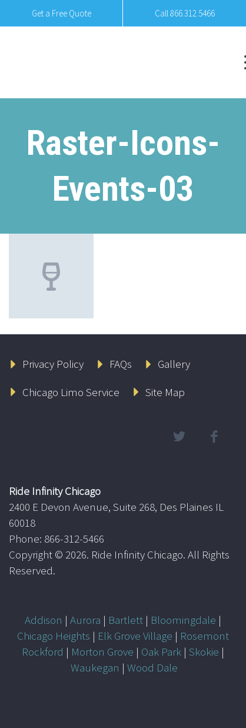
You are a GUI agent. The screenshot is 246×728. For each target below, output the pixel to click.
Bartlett (125, 620)
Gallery (174, 364)
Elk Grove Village (135, 636)
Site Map (165, 392)
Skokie (204, 651)
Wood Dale (152, 667)
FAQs (120, 364)
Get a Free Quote (61, 13)
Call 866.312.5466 (185, 13)
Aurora (85, 620)
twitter (179, 436)
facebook (213, 436)
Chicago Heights (53, 636)
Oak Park (161, 651)
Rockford (43, 651)
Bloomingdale (183, 620)
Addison (43, 620)
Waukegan (95, 667)
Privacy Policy (53, 364)
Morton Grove (102, 651)
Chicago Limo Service (70, 392)
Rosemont (204, 636)
